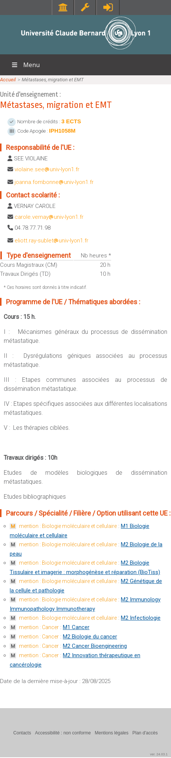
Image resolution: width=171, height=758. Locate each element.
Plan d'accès (145, 733)
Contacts (22, 733)
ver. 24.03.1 (159, 754)
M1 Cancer (76, 627)
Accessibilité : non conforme (63, 733)
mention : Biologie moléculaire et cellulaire (68, 526)
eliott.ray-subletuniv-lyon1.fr (51, 240)
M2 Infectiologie (141, 617)
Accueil (8, 79)
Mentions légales (111, 733)
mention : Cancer (39, 627)
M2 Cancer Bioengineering (95, 646)
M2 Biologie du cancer (90, 636)
